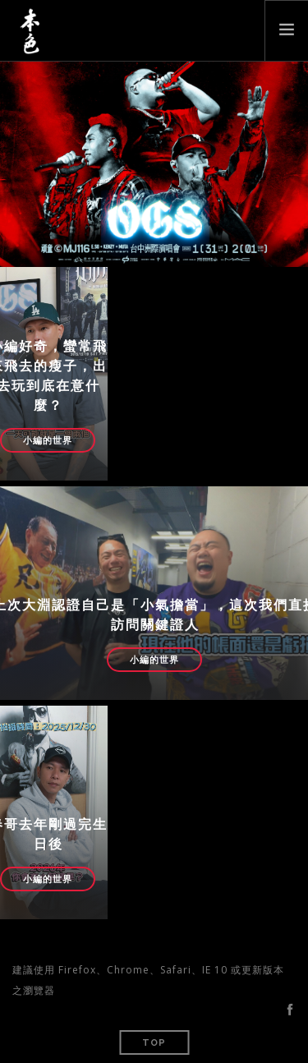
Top (154, 1043)
